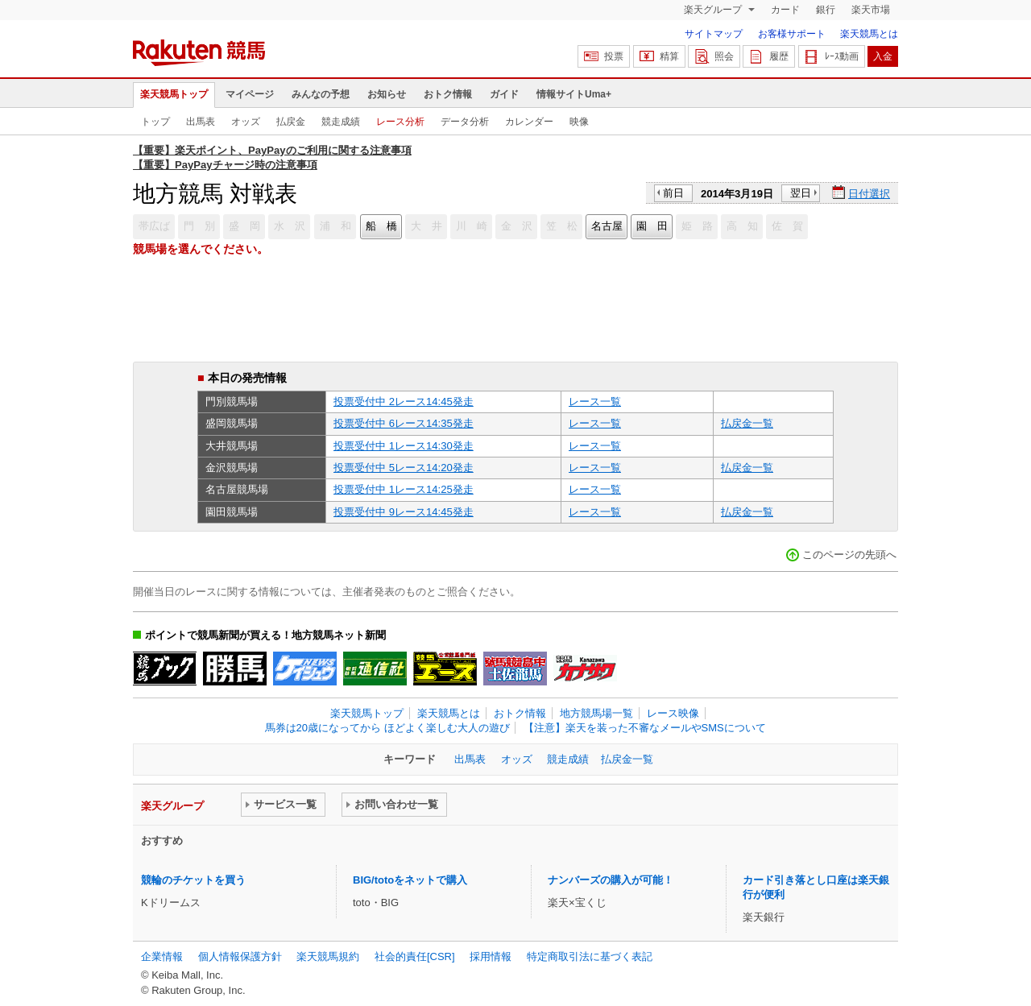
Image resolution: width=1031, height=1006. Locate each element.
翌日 (800, 193)
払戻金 (290, 121)
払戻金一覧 (747, 423)
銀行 (825, 9)
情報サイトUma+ (573, 94)
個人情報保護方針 (240, 956)
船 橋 (381, 226)
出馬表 (200, 121)
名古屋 (607, 226)
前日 (673, 193)
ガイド (504, 94)
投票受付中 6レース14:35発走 (403, 423)
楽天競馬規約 (327, 956)
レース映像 (673, 713)
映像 (579, 121)
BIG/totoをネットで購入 (410, 880)
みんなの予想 (321, 94)
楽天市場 (870, 9)
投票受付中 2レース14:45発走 (403, 401)
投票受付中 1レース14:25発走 (403, 489)
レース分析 (400, 121)
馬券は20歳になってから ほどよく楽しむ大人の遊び (387, 728)
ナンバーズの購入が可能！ (610, 880)
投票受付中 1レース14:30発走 (403, 446)
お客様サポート (792, 33)
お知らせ (386, 94)
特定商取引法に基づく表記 (589, 956)
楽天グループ (714, 9)
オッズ (245, 121)
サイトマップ (714, 33)
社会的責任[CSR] (415, 956)
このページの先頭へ (849, 555)
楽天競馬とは (869, 33)
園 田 (652, 226)
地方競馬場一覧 (596, 713)
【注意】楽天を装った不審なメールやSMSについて (645, 728)
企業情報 (162, 956)
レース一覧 (595, 401)
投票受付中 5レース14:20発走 (403, 468)
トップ (155, 121)
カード (785, 9)
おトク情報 (448, 94)
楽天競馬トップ (174, 94)
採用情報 (490, 956)
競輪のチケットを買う (193, 880)
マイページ (250, 94)
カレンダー (529, 121)
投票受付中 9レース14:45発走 (403, 512)
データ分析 (465, 121)
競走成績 (340, 121)
